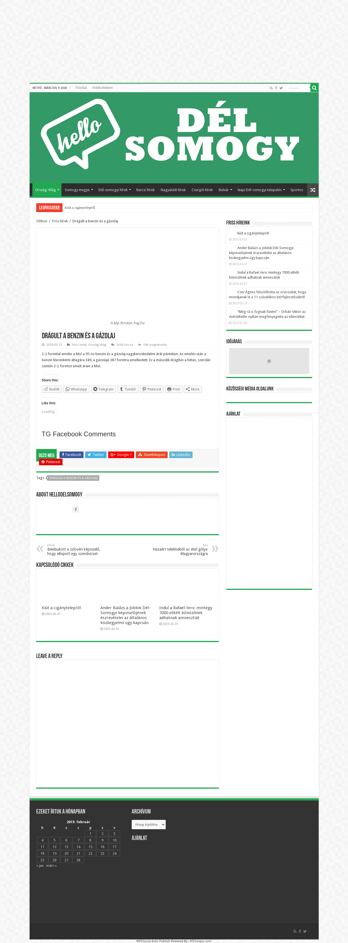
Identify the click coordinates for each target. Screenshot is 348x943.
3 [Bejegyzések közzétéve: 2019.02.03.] (114, 833)
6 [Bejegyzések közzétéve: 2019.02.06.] (66, 840)
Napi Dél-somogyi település (260, 190)
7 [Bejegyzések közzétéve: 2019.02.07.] (78, 840)
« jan (40, 865)
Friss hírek (60, 221)
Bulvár (224, 190)
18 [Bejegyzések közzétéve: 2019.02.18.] (42, 853)
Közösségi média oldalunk (250, 389)
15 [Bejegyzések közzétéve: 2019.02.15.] (90, 847)
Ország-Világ (45, 190)
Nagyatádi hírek (173, 190)
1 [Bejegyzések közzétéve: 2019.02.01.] (90, 833)
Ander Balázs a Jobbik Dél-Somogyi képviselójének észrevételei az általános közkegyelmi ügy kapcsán (125, 615)
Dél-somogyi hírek (113, 190)
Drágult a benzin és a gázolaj (73, 478)
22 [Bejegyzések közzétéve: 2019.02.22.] (90, 853)
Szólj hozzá (124, 345)
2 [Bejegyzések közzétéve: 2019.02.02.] (102, 833)
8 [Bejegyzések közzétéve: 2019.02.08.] (90, 840)
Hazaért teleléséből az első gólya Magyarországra (179, 549)
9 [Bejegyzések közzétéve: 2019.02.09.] (102, 840)
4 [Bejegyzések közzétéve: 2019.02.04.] (42, 840)
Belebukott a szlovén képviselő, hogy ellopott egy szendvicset (75, 549)
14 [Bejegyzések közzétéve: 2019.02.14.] (78, 847)
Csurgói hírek (202, 190)
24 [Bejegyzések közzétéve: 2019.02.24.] (114, 853)
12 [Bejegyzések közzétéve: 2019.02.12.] (54, 847)
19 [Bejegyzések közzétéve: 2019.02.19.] (54, 853)
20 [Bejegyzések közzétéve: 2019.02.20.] (66, 853)
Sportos (296, 190)
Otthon (41, 221)
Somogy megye (77, 190)
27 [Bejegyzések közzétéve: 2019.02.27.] (66, 860)
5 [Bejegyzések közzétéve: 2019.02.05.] (54, 840)
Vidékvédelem (102, 88)
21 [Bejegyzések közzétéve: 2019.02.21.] (78, 853)
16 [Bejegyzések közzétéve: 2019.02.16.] (102, 847)
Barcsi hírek (145, 190)
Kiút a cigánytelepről (80, 207)
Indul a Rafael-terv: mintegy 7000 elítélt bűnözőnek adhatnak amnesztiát (185, 612)
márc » (51, 865)
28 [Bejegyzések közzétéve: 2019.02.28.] (78, 860)
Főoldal (81, 88)
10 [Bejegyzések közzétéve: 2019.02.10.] (114, 840)
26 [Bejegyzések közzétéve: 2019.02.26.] (54, 860)
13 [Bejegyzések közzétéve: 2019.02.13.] (66, 847)
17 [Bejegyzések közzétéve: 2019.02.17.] (114, 847)
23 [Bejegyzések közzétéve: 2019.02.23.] (102, 853)
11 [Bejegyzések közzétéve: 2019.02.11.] (42, 847)
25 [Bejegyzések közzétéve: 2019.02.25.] (42, 860)
